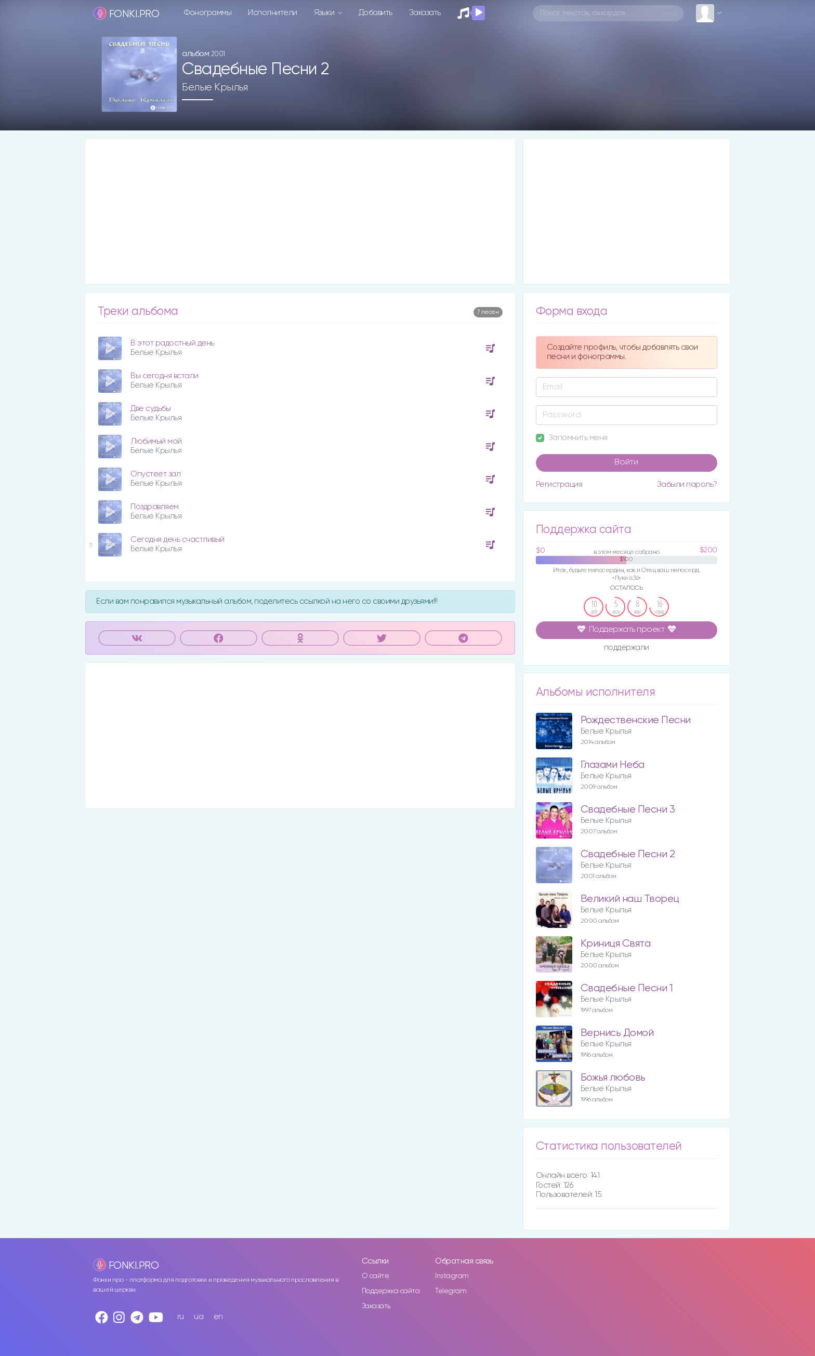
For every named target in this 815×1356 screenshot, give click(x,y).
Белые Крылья (214, 87)
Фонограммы (207, 13)
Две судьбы (150, 409)
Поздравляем (154, 507)
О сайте (375, 1276)
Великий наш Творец (630, 899)
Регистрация (559, 484)
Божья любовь (613, 1077)
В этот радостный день (172, 343)
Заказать (425, 13)
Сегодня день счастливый (177, 539)
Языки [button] (325, 13)
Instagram (452, 1276)
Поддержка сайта (391, 1291)
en (218, 1317)
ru (180, 1317)
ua (198, 1317)
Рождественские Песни (636, 720)
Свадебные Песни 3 (628, 809)
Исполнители (272, 13)
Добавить (375, 13)
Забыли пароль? (687, 484)
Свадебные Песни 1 (627, 988)
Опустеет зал (155, 474)
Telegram (450, 1291)
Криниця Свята (616, 943)
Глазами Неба (613, 765)
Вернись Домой (617, 1033)
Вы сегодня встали (164, 376)
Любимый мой (156, 441)
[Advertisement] (300, 211)
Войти (626, 462)
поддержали (626, 648)
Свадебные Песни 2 (628, 854)
